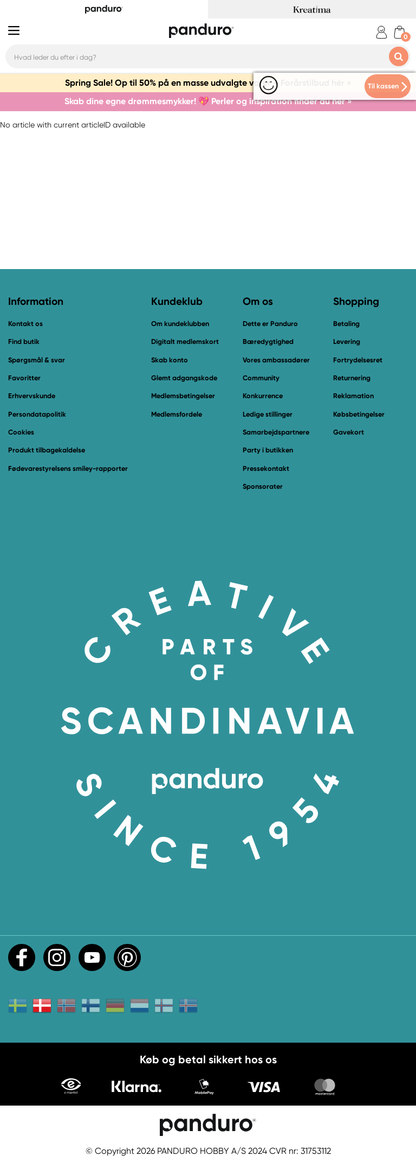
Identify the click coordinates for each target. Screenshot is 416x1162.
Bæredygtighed (268, 341)
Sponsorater (263, 486)
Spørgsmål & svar (36, 360)
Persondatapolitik (37, 414)
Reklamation (353, 396)
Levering (346, 341)
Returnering (351, 378)
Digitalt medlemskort (185, 341)
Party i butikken (268, 450)
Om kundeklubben (180, 324)
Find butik (24, 341)
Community (261, 378)
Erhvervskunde (31, 396)
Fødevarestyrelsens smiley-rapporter (68, 468)
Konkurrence (263, 396)
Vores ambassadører (276, 360)
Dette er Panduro (270, 324)
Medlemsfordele (176, 414)
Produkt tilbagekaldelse (46, 450)
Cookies (21, 432)
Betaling (346, 324)
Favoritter (24, 378)
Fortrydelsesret (357, 360)
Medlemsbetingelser (183, 396)
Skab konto (169, 360)
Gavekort (348, 432)
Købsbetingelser (359, 414)
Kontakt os (25, 324)
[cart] (399, 32)
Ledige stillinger (267, 414)
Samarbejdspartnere (276, 432)
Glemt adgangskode (184, 378)
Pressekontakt (266, 468)
